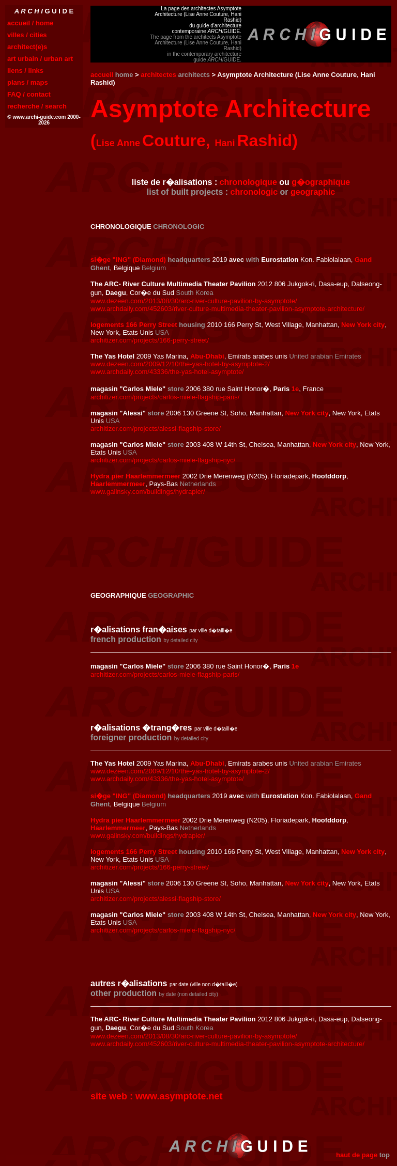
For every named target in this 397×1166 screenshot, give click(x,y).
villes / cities (27, 35)
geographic (313, 192)
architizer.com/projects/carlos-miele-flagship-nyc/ (162, 460)
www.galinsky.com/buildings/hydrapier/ (147, 491)
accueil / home (30, 23)
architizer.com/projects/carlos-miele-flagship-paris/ (164, 397)
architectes (158, 75)
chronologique (248, 182)
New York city (363, 325)
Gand (363, 259)
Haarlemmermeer (117, 484)
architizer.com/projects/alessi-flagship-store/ (155, 428)
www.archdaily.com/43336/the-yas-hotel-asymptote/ (167, 372)
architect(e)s (27, 47)
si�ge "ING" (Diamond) (128, 259)
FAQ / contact (29, 94)
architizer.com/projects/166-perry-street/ (149, 340)
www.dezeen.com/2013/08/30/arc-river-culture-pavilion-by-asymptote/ (193, 301)
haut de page (356, 1155)
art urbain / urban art (40, 59)
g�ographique (321, 182)
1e (295, 389)
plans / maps (27, 82)
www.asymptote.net (178, 1096)
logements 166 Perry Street (133, 325)
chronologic (254, 192)
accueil (101, 75)
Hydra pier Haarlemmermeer (135, 476)
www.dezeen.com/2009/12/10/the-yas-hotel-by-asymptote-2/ (180, 364)
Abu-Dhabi (207, 356)
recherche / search (37, 106)
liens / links (25, 70)
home (124, 75)
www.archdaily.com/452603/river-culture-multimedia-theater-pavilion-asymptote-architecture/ (227, 309)
